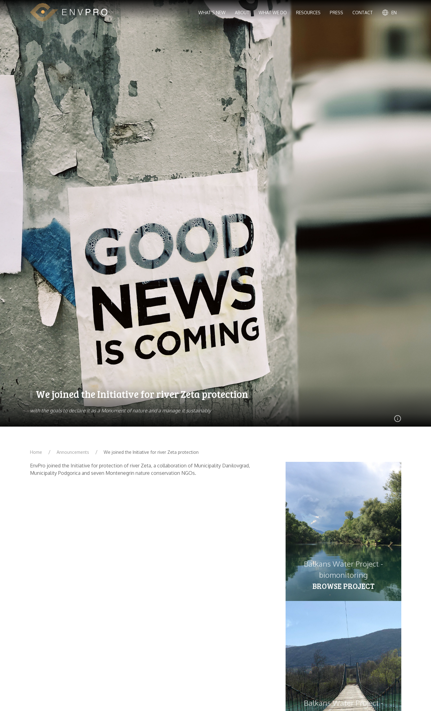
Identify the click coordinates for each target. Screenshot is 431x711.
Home (36, 452)
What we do (273, 12)
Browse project (343, 586)
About (242, 12)
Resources (308, 12)
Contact (362, 12)
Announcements (73, 452)
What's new (212, 12)
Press (336, 12)
